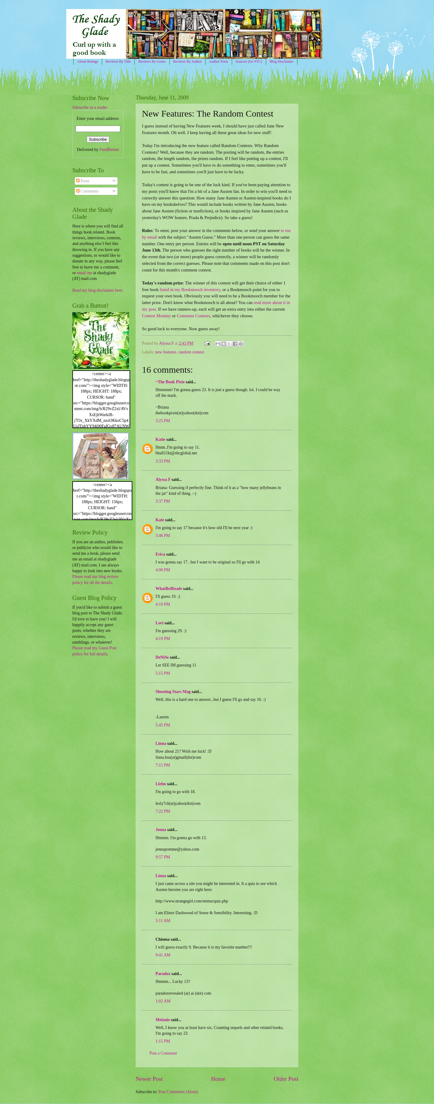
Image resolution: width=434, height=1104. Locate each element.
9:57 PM (163, 857)
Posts (83, 181)
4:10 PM (163, 604)
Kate (160, 520)
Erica (160, 554)
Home (218, 1079)
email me (84, 273)
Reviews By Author (187, 61)
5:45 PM (163, 725)
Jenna (161, 829)
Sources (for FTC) (249, 61)
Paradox (163, 973)
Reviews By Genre (152, 61)
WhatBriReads (169, 588)
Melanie (163, 1020)
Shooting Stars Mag (173, 691)
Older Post (286, 1079)
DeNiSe (162, 657)
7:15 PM (163, 765)
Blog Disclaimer (282, 61)
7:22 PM (163, 811)
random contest (191, 352)
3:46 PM (163, 535)
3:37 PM (163, 501)
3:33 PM (163, 461)
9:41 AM (163, 955)
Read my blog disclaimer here (97, 290)
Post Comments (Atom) (178, 1092)
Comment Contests (193, 315)
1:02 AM (163, 1001)
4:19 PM (163, 638)
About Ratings (87, 61)
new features (165, 352)
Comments (87, 191)
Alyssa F (163, 479)
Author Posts (218, 61)
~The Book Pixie (170, 382)
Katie (160, 439)
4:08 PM (163, 570)
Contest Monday (156, 315)
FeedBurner (109, 149)
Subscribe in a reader (89, 107)
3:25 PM (163, 421)
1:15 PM (163, 1041)
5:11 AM (163, 920)
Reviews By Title (118, 61)
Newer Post (149, 1079)
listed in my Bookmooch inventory (190, 289)
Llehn (161, 784)
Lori (159, 623)
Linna (161, 743)
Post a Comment (163, 1053)
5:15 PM (163, 673)
